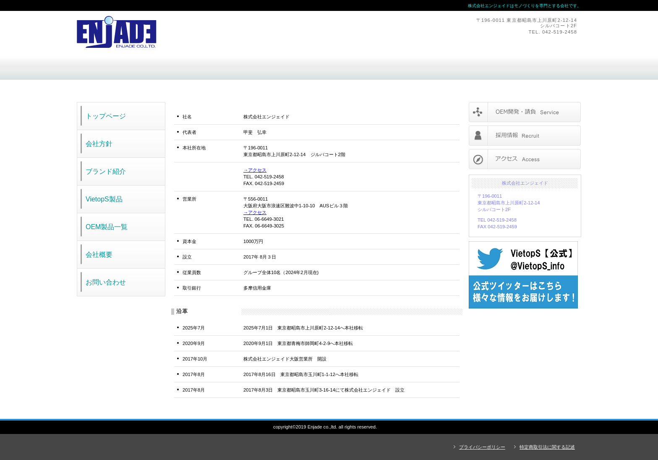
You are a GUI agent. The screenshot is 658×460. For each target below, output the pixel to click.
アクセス (525, 159)
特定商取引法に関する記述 (547, 447)
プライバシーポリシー (482, 447)
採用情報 (525, 135)
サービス (525, 112)
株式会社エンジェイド (192, 32)
